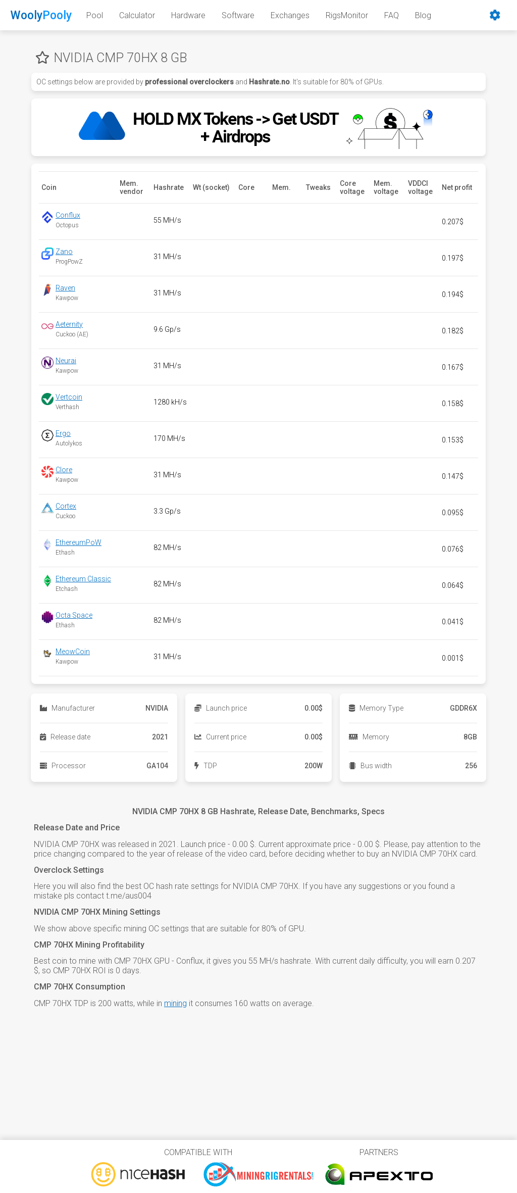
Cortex (66, 506)
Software (238, 15)
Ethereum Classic (83, 579)
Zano (64, 251)
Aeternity (69, 324)
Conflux (68, 215)
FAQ (391, 15)
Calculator (137, 15)
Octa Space (74, 615)
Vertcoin (69, 397)
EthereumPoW (78, 542)
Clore (64, 470)
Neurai (66, 361)
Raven (65, 288)
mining (175, 1003)
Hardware (188, 15)
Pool (94, 15)
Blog (423, 15)
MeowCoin (73, 652)
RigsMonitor (347, 15)
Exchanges (290, 15)
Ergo (63, 433)
